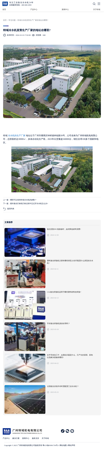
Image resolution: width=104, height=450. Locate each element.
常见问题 (12, 20)
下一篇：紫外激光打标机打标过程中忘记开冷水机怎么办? (25, 203)
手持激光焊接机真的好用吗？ (58, 323)
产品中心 (33, 9)
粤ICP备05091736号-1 (51, 445)
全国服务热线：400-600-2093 (20, 5)
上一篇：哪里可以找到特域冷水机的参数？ (20, 200)
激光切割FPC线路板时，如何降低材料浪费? (64, 229)
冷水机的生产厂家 (17, 135)
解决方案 (16, 438)
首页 (4, 9)
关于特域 (96, 9)
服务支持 (35, 438)
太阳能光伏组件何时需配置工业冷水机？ (63, 386)
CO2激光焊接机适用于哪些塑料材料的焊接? (64, 292)
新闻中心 (65, 9)
